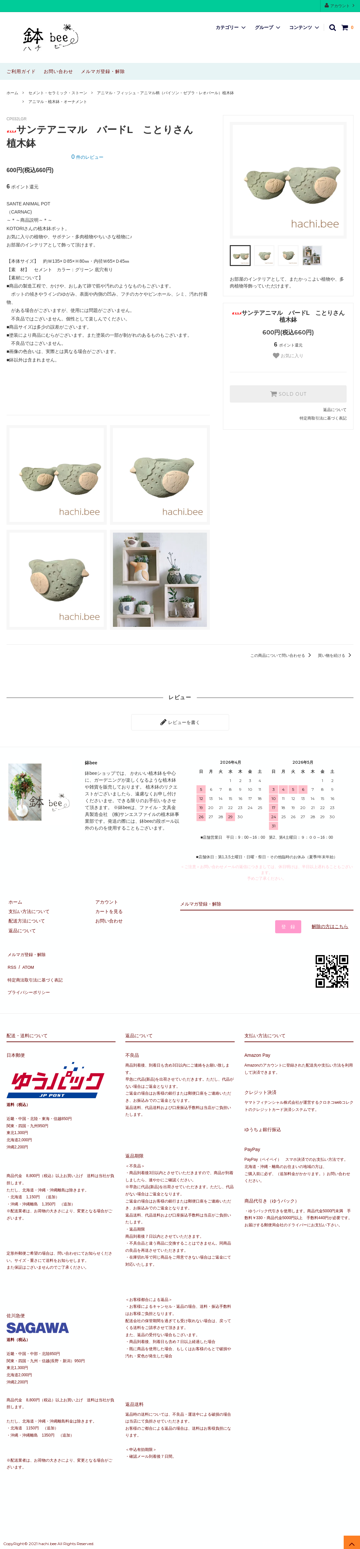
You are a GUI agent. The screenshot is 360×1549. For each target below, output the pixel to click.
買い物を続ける (335, 655)
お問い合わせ (58, 71)
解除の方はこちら (330, 924)
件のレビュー (87, 157)
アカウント (340, 5)
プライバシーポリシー (29, 979)
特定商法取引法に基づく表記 (36, 970)
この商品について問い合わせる (281, 655)
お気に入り (288, 355)
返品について (335, 409)
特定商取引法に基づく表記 (323, 418)
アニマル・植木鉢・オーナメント (57, 101)
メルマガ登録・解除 (103, 71)
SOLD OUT (288, 393)
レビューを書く (180, 721)
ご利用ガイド (21, 71)
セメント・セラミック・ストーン (57, 93)
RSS (11, 961)
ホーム (12, 93)
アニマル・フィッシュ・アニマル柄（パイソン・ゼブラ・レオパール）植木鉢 (165, 93)
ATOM (26, 961)
